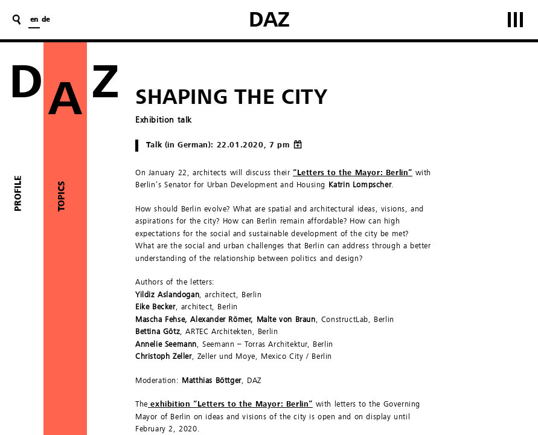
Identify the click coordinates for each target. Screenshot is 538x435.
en (34, 20)
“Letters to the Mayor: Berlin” (352, 173)
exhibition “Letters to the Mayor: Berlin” (230, 404)
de (46, 20)
